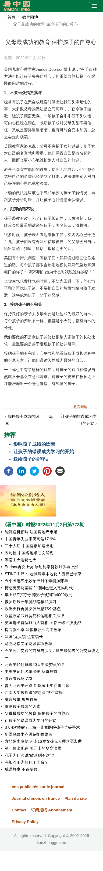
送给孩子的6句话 (31, 459)
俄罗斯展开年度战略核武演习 (30, 602)
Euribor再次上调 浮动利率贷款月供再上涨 (41, 567)
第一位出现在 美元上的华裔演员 (33, 748)
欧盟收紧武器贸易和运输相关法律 (34, 616)
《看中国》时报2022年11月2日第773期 (43, 524)
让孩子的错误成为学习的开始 (43, 451)
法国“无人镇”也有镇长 (24, 637)
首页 (11, 17)
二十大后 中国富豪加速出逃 (29, 546)
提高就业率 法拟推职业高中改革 (33, 630)
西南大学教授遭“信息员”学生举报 (34, 692)
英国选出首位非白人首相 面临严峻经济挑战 (43, 623)
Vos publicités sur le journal (38, 787)
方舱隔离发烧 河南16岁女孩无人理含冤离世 (43, 741)
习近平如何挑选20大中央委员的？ (35, 664)
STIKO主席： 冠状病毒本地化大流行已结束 (43, 574)
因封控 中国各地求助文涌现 (29, 553)
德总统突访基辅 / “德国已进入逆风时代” (39, 588)
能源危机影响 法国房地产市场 (31, 532)
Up (50, 416)
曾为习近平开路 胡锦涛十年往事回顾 (37, 685)
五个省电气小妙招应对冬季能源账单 (36, 581)
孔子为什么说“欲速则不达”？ (30, 755)
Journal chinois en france (36, 798)
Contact (19, 810)
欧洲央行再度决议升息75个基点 (33, 609)
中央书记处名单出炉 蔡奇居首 (31, 671)
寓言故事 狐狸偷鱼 (21, 699)
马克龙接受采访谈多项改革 (28, 643)
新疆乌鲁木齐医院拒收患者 (28, 734)
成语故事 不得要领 (21, 769)
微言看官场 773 (18, 678)
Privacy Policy (25, 822)
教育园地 (30, 17)
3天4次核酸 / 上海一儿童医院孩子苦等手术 (42, 727)
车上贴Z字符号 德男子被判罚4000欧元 (39, 595)
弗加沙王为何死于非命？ (26, 762)
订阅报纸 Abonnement (51, 810)
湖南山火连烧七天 (20, 560)
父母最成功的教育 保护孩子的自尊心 (37, 713)
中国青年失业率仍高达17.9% (30, 539)
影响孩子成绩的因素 (34, 444)
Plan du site (75, 798)
